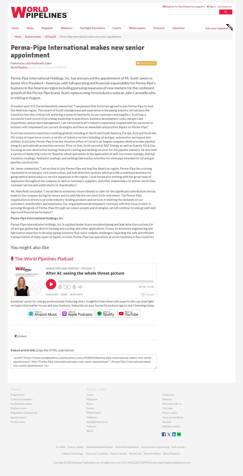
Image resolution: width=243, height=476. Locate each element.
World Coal (135, 453)
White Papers (94, 412)
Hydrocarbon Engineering (155, 447)
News (90, 403)
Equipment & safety (21, 403)
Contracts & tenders (21, 399)
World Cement (119, 453)
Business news (19, 408)
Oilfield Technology (72, 453)
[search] (192, 12)
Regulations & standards (24, 412)
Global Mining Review (127, 447)
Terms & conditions (172, 417)
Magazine (47, 28)
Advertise (179, 28)
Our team (167, 408)
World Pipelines (19, 67)
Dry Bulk (61, 447)
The (42, 258)
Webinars (66, 28)
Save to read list (146, 63)
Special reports (19, 417)
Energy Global (75, 447)
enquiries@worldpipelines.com (174, 462)
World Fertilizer (152, 453)
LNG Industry (178, 447)
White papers (137, 28)
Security (166, 421)
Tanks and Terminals (96, 453)
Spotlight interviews (92, 28)
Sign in (211, 6)
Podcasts (159, 28)
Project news (18, 394)
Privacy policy (169, 412)
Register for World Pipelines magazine (184, 6)
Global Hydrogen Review (99, 447)
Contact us (225, 6)
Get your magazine (218, 27)
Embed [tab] (20, 336)
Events (117, 28)
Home (15, 28)
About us (167, 399)
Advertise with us (171, 403)
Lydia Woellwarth (34, 63)
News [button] (30, 28)
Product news (18, 421)
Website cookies (171, 426)
